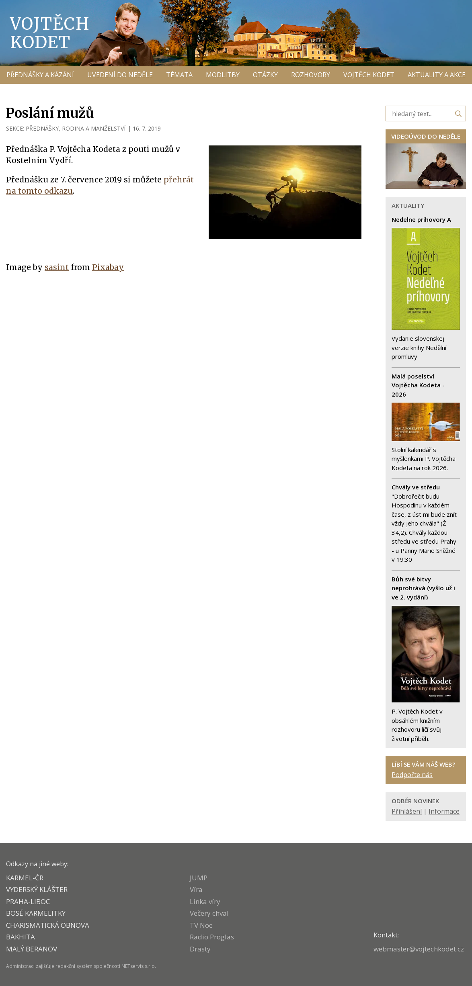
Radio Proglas (212, 936)
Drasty (200, 948)
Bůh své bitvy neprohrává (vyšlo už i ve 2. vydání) (423, 588)
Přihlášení (407, 811)
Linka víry (205, 901)
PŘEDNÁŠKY (42, 128)
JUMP (198, 877)
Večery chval (209, 913)
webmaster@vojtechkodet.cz (418, 948)
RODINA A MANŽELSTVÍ (93, 128)
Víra (196, 889)
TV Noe (201, 925)
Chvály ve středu (416, 487)
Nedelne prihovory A (421, 219)
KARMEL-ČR (24, 877)
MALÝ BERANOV (31, 948)
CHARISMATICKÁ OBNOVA (47, 925)
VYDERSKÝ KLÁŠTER (37, 889)
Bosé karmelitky (36, 913)
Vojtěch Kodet (50, 33)
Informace (444, 811)
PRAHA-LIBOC (28, 901)
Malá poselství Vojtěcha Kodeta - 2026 (418, 385)
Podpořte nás (412, 774)
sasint (57, 267)
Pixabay (108, 267)
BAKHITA (20, 936)
